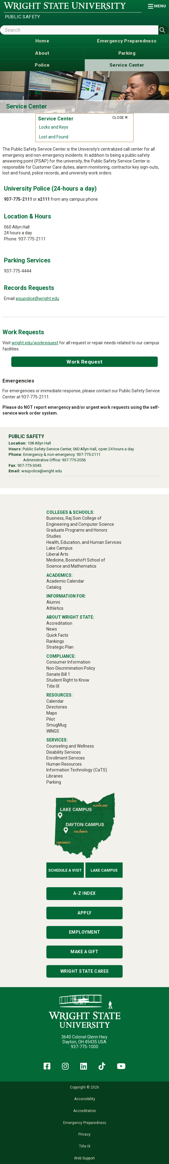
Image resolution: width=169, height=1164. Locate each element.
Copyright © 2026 (84, 1087)
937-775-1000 (84, 1046)
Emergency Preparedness (84, 1123)
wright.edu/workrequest (35, 342)
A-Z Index (84, 893)
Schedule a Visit (65, 870)
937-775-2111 (88, 454)
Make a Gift (84, 951)
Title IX (84, 1146)
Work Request (84, 362)
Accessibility (84, 1099)
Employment (84, 932)
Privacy (84, 1134)
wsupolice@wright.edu (37, 298)
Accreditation (84, 1111)
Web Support (84, 1158)
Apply (84, 912)
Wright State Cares (84, 971)
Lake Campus (104, 870)
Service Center (26, 106)
